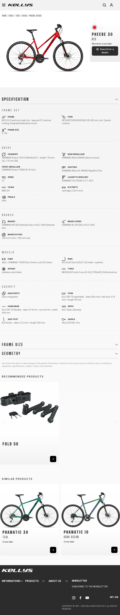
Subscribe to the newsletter (90, 586)
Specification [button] (15, 99)
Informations (11, 581)
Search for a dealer (107, 51)
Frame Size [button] (12, 344)
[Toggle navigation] (4, 5)
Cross (24, 15)
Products (32, 581)
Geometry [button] (11, 353)
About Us (55, 581)
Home (4, 15)
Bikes (11, 15)
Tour (17, 15)
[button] (3, 422)
